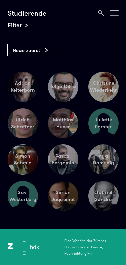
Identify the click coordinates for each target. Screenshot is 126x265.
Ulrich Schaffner (22, 123)
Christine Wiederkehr (103, 86)
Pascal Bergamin (63, 160)
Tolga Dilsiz (63, 86)
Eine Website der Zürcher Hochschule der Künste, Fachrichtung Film (85, 247)
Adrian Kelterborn (23, 86)
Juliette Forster (103, 123)
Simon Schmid (23, 160)
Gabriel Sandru (103, 196)
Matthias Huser (63, 123)
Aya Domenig (103, 160)
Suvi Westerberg (22, 196)
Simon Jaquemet (63, 196)
